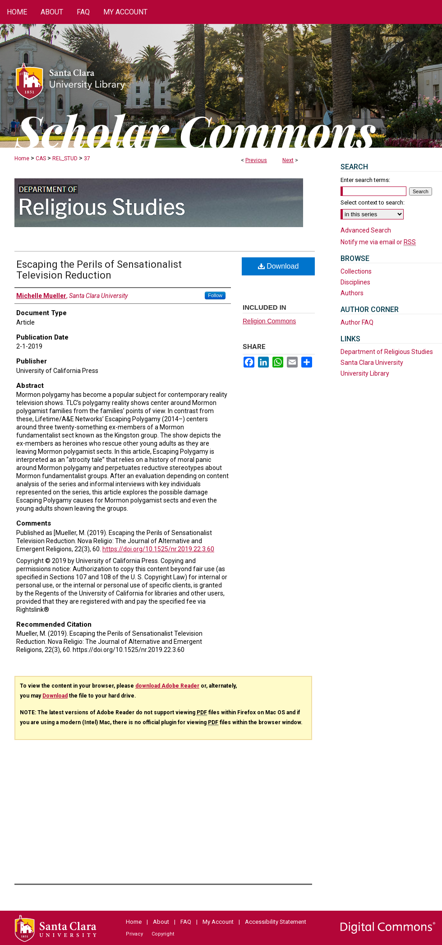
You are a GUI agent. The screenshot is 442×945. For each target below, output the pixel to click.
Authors (352, 293)
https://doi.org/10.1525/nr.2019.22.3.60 (158, 549)
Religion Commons (269, 321)
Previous (256, 160)
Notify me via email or (378, 242)
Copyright (163, 934)
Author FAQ (357, 322)
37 (87, 158)
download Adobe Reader (167, 686)
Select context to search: (373, 202)
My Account (218, 921)
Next (288, 160)
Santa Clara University (372, 362)
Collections (356, 271)
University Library (365, 373)
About (161, 921)
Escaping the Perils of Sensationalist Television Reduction (99, 270)
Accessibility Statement (275, 921)
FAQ (185, 921)
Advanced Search (366, 230)
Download (278, 266)
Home (21, 158)
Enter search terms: (365, 180)
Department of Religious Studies (387, 351)
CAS (41, 158)
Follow (215, 295)
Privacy (134, 934)
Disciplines (355, 282)
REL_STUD (65, 158)
